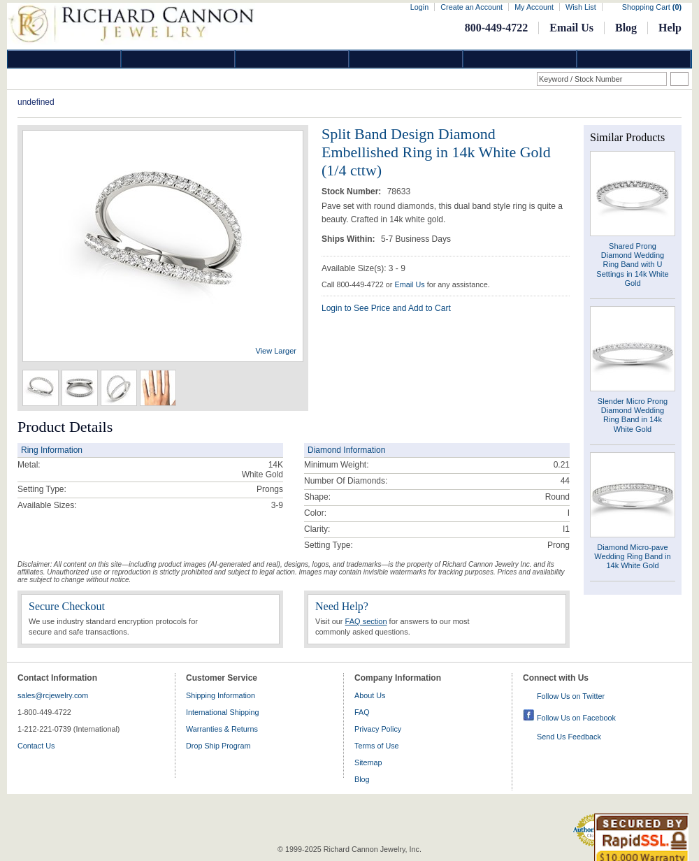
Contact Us (36, 745)
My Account (534, 7)
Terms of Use (376, 745)
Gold (178, 59)
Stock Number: (353, 191)
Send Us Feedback (569, 736)
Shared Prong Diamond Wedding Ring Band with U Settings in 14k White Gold (632, 264)
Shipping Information (220, 695)
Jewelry (406, 59)
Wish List (580, 7)
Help (670, 28)
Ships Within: (349, 239)
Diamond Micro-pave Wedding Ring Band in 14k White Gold (632, 556)
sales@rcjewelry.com (52, 695)
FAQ (362, 712)
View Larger (276, 351)
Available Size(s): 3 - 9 (363, 268)
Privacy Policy (377, 729)
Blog (626, 28)
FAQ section (366, 621)
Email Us (571, 28)
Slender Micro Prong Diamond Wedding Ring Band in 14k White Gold (633, 415)
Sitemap (368, 762)
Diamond (64, 59)
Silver (292, 59)
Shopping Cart (652, 7)
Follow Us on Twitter (571, 696)
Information (520, 59)
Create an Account (471, 7)
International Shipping (222, 712)
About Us (369, 695)
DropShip (634, 59)
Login (419, 7)
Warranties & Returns (222, 729)
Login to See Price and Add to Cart (386, 308)
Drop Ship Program (218, 745)
